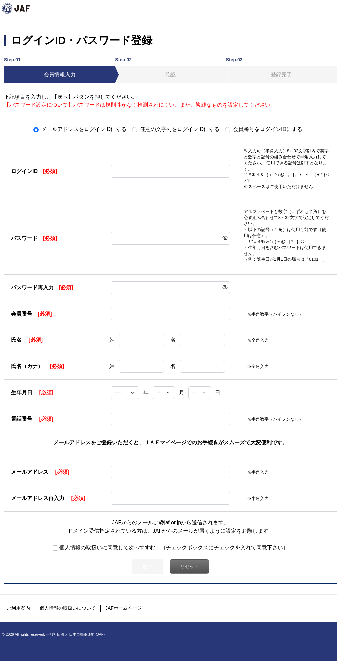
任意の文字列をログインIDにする (180, 129)
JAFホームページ (123, 608)
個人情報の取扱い (80, 547)
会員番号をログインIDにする (267, 129)
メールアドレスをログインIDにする (84, 129)
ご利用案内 (18, 608)
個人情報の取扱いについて (68, 608)
